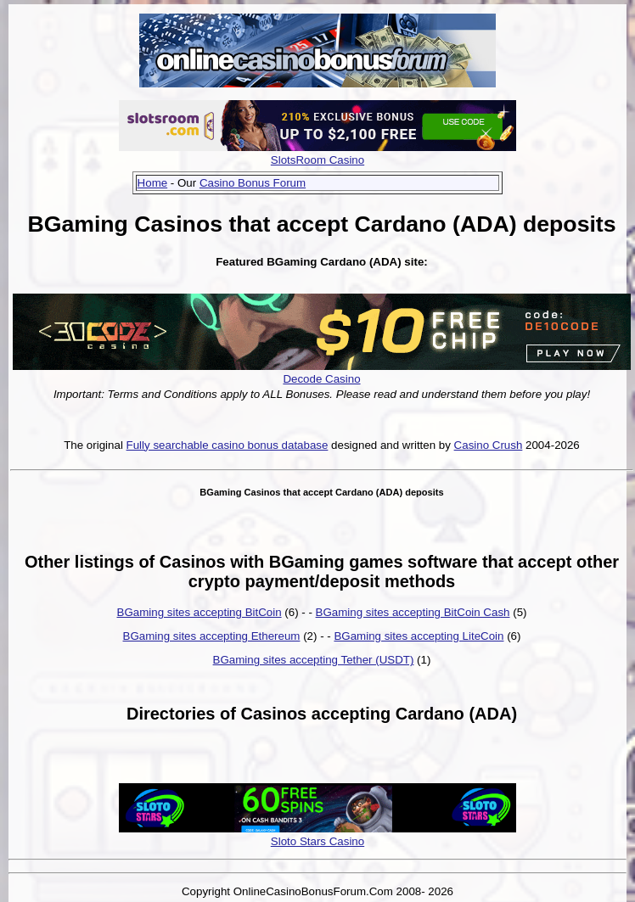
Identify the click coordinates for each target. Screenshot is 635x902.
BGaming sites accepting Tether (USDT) (313, 659)
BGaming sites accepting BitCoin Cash (413, 612)
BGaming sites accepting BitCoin (199, 612)
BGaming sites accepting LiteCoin (418, 636)
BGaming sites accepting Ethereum (212, 636)
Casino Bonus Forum (252, 182)
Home (153, 182)
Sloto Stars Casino (317, 841)
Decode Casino (321, 379)
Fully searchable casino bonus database (227, 445)
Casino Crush (488, 445)
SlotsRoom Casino (317, 160)
